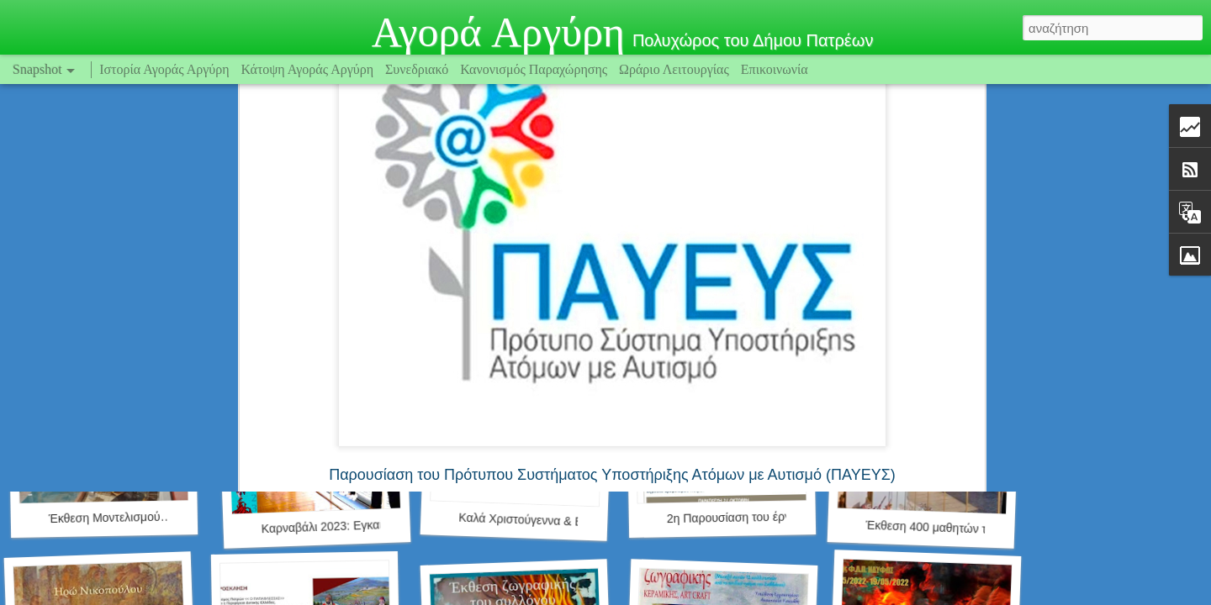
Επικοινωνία (774, 69)
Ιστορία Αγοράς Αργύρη (164, 69)
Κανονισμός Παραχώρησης (535, 69)
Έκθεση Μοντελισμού (105, 517)
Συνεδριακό (416, 69)
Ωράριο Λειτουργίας (675, 69)
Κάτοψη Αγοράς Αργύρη (307, 69)
